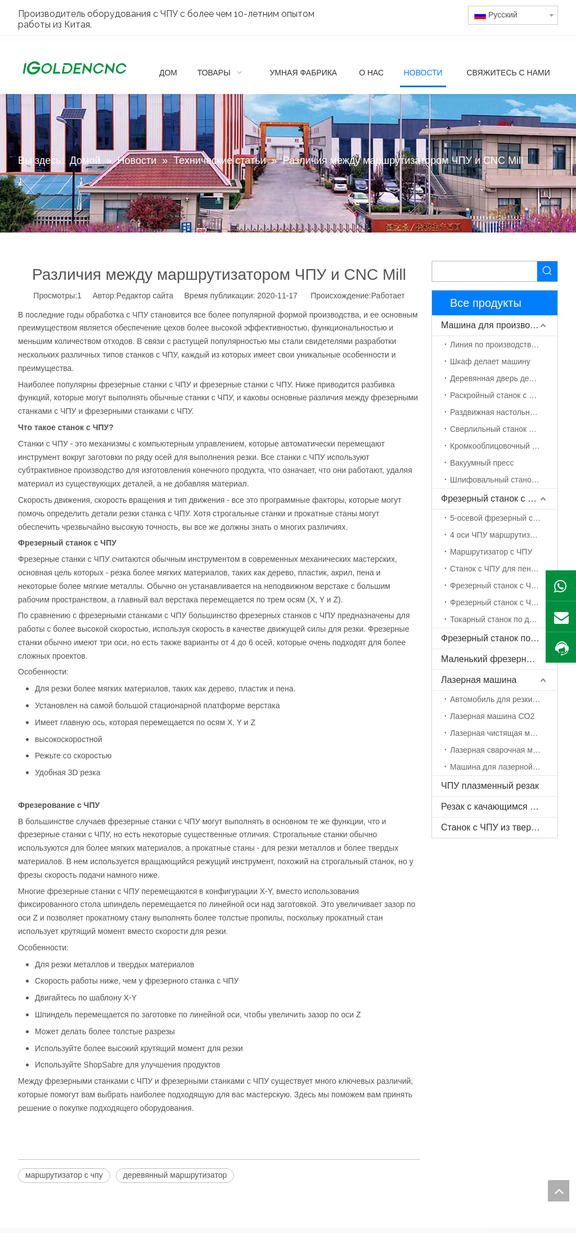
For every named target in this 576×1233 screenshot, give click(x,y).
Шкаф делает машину (490, 361)
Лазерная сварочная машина (503, 749)
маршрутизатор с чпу (64, 1175)
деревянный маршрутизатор (175, 1175)
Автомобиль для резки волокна (503, 699)
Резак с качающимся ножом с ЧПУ (499, 806)
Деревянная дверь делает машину (503, 378)
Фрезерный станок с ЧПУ (493, 498)
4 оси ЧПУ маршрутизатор (498, 534)
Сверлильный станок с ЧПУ (500, 429)
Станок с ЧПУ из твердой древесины (499, 827)
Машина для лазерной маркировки (503, 766)
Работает (388, 295)
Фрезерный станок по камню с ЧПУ (499, 638)
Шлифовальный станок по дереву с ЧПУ (503, 479)
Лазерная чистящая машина (502, 733)
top (558, 1190)
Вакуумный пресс (482, 462)
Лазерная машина (478, 680)
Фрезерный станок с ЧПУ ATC (503, 585)
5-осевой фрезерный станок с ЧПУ (503, 517)
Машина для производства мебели (499, 325)
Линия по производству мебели (503, 344)
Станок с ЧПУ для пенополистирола (503, 568)
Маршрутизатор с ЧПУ (491, 551)
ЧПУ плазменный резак (490, 785)
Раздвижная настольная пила (503, 412)
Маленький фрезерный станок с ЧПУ (499, 659)
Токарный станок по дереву (500, 619)
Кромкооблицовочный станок (503, 445)
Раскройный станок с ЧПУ (497, 395)
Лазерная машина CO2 (492, 716)
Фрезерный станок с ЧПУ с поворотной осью (503, 602)
